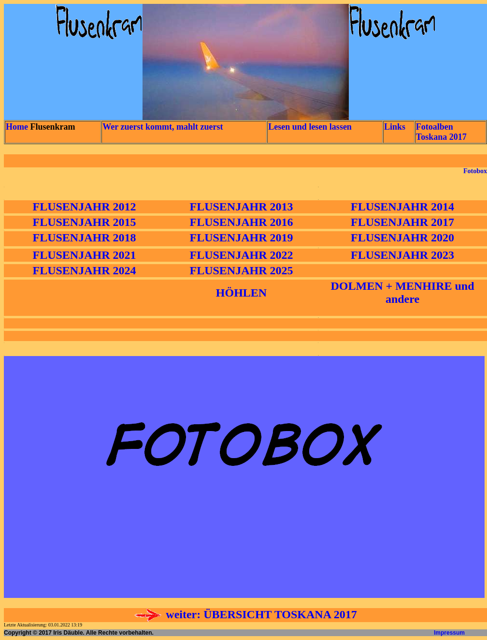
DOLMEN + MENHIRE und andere (402, 292)
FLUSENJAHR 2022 (241, 255)
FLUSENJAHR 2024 (84, 270)
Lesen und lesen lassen (310, 127)
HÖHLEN (241, 292)
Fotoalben (434, 127)
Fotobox (475, 171)
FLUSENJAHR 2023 (402, 255)
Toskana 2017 (441, 137)
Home (17, 127)
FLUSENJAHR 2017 (402, 222)
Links (394, 127)
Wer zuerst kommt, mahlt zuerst (162, 127)
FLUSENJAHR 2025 (241, 270)
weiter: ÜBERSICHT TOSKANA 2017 (245, 614)
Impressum (449, 632)
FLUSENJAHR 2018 (84, 237)
